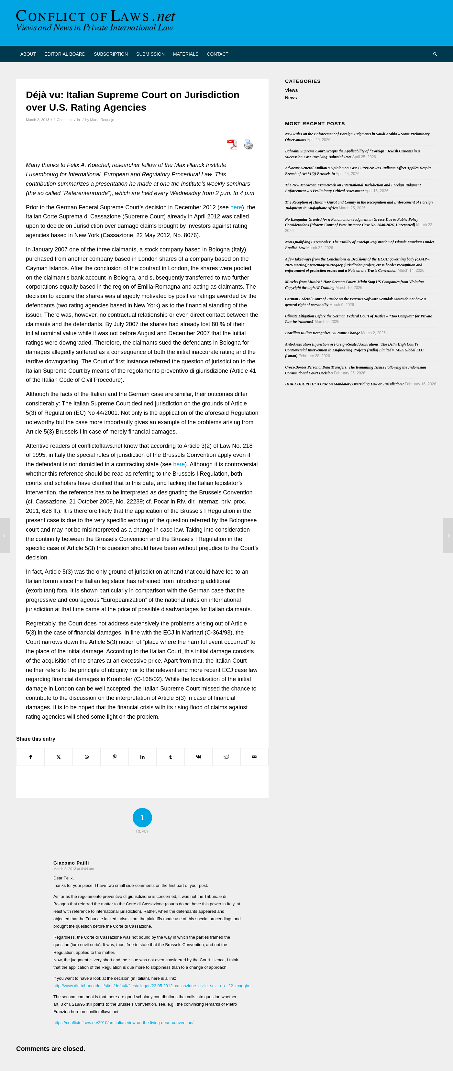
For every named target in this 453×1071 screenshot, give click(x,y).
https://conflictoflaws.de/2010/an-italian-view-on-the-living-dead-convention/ (123, 1022)
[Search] (433, 54)
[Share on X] (58, 757)
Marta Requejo (102, 120)
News (291, 97)
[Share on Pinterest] (114, 757)
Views (291, 90)
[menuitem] (28, 54)
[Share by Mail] (255, 757)
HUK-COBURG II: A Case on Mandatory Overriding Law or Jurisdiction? (344, 384)
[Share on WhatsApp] (86, 757)
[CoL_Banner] (97, 23)
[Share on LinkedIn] (142, 757)
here (236, 207)
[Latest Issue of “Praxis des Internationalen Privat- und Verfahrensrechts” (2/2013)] (5, 535)
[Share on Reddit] (226, 757)
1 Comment (63, 120)
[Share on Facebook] (30, 757)
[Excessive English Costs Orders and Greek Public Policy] (448, 535)
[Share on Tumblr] (170, 757)
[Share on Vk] (198, 757)
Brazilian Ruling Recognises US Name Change (322, 333)
